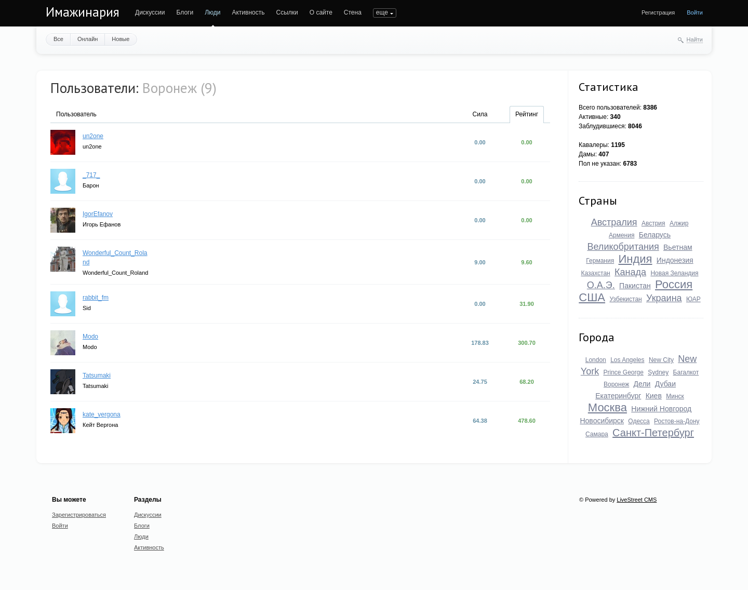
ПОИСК (384, 12)
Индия (635, 258)
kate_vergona (102, 414)
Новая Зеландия (674, 273)
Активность (248, 12)
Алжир (679, 223)
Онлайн (87, 39)
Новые (120, 39)
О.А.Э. (601, 285)
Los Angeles (627, 360)
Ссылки (287, 12)
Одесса (638, 421)
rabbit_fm (96, 297)
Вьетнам (677, 247)
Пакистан (635, 285)
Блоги (185, 12)
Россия (673, 284)
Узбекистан (625, 299)
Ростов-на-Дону (676, 421)
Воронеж (616, 384)
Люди (212, 12)
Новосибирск (602, 421)
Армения (621, 235)
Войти (695, 12)
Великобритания (623, 247)
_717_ (91, 175)
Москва (607, 407)
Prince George (623, 372)
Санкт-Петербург (653, 432)
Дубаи (665, 384)
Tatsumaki (97, 375)
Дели (642, 384)
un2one (93, 136)
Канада (630, 272)
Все (58, 39)
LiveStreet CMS (637, 500)
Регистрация (658, 12)
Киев (654, 396)
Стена (353, 12)
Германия (600, 260)
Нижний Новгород (661, 409)
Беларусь (655, 235)
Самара (596, 434)
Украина (664, 298)
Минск (675, 396)
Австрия (653, 223)
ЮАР (693, 299)
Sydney (658, 372)
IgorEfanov (98, 214)
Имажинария (82, 12)
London (595, 360)
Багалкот (686, 372)
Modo (90, 336)
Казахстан (595, 273)
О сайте (321, 12)
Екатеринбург (618, 396)
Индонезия (675, 260)
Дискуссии (150, 12)
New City (661, 360)
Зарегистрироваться (79, 515)
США (592, 297)
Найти (695, 39)
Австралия (614, 222)
